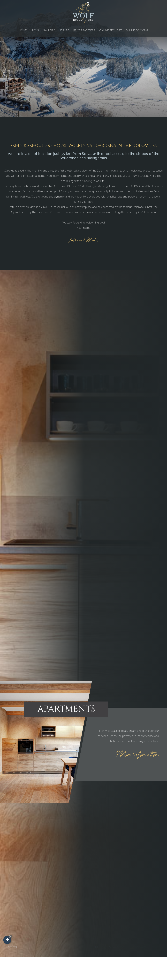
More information (137, 755)
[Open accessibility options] (7, 940)
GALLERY (49, 30)
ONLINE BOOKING (137, 30)
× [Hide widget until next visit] (10, 936)
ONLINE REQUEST (110, 30)
